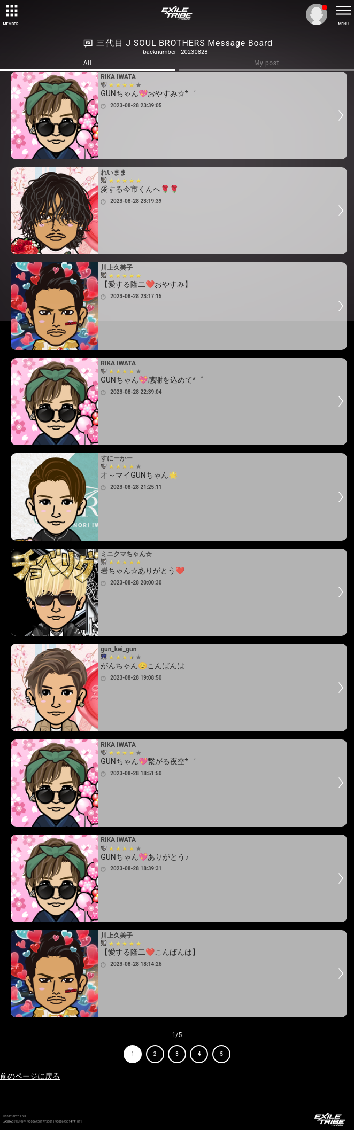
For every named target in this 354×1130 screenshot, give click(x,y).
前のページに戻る (30, 1076)
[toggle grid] (10, 10)
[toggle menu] (343, 10)
